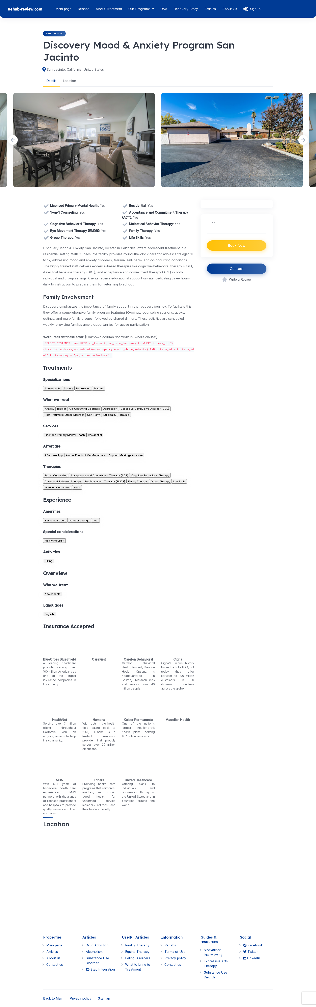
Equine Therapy (137, 952)
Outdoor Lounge (79, 520)
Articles (210, 9)
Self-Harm (93, 414)
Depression (83, 388)
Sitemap (104, 998)
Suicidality (109, 414)
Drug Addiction (97, 945)
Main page (63, 9)
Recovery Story (186, 9)
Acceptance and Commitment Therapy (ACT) (99, 475)
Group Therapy (160, 481)
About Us (229, 9)
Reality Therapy (137, 945)
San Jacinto (54, 33)
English (49, 613)
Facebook (253, 945)
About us (53, 958)
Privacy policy (175, 958)
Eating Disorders (137, 958)
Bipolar (61, 408)
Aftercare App (54, 455)
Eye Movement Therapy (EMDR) (105, 481)
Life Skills (179, 481)
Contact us (54, 965)
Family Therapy (138, 481)
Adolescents (52, 388)
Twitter (250, 952)
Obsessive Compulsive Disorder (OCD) (145, 408)
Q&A (163, 9)
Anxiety (68, 388)
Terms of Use (174, 952)
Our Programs (139, 9)
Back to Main (53, 998)
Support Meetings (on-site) (126, 455)
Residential (95, 434)
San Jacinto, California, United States (75, 69)
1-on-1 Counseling (56, 475)
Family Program (54, 540)
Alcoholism (94, 952)
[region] (118, 869)
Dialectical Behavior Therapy (63, 481)
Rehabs (83, 9)
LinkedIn (251, 958)
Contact (237, 269)
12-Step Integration (100, 969)
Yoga (77, 487)
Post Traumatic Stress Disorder (64, 414)
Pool (95, 520)
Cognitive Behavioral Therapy (150, 475)
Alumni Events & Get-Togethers (85, 455)
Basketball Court (55, 520)
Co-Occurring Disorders (84, 408)
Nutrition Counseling (58, 487)
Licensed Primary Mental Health (65, 434)
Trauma (98, 388)
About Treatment (109, 9)
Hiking (48, 560)
